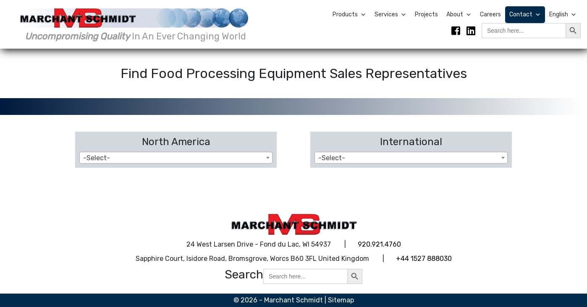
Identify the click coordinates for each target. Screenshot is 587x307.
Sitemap (341, 300)
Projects (426, 14)
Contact (525, 14)
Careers (490, 14)
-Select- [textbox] (96, 158)
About (459, 14)
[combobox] (176, 158)
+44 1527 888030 (424, 259)
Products (349, 14)
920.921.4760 (379, 244)
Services (390, 14)
